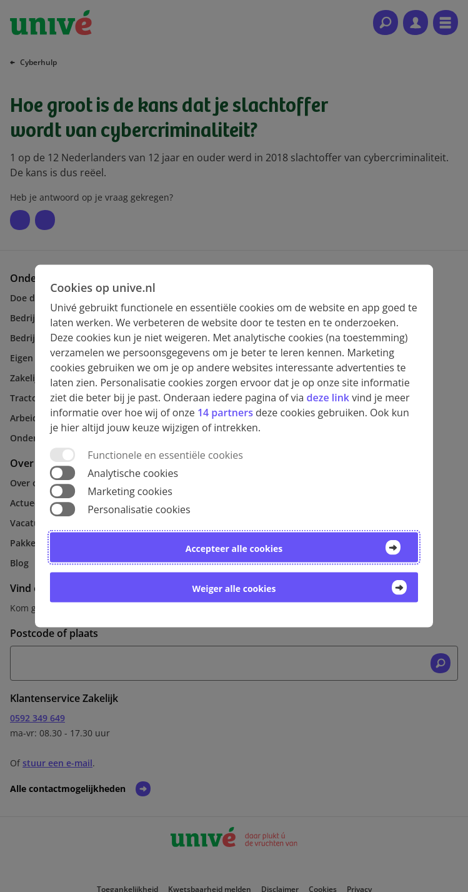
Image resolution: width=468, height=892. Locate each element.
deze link (328, 397)
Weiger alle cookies (234, 588)
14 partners (225, 412)
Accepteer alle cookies (234, 548)
